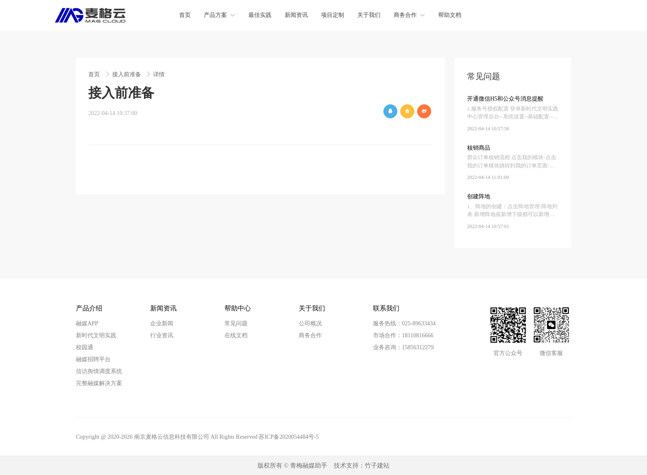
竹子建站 (377, 465)
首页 (95, 74)
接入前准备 (127, 74)
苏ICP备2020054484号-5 (289, 437)
